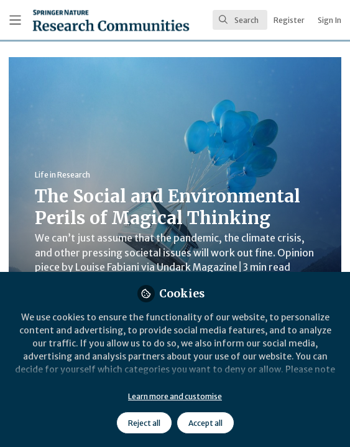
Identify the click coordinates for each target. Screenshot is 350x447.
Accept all (205, 423)
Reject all (144, 423)
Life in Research (62, 174)
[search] (240, 20)
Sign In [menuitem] (329, 20)
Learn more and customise (175, 396)
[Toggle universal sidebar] (15, 20)
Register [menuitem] (289, 20)
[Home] (78, 20)
